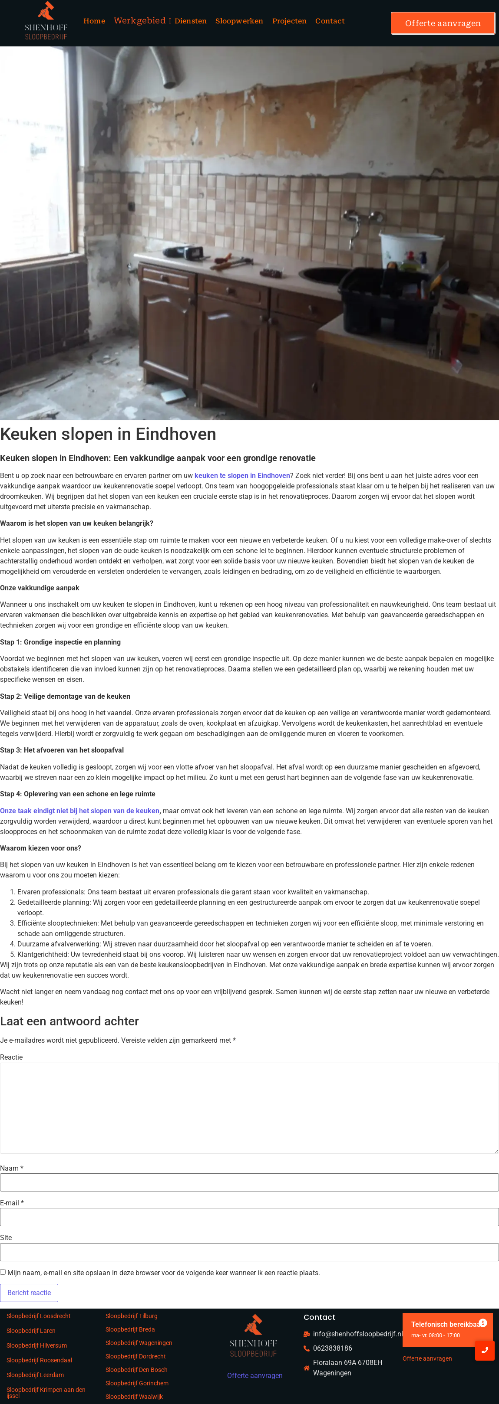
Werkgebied (140, 21)
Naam (11, 1168)
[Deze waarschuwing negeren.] (483, 1323)
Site (6, 1237)
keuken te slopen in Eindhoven (241, 475)
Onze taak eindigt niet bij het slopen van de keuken (79, 811)
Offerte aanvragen (427, 1358)
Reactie (11, 1057)
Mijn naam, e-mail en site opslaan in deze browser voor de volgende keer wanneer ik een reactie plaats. (163, 1273)
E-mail (12, 1203)
